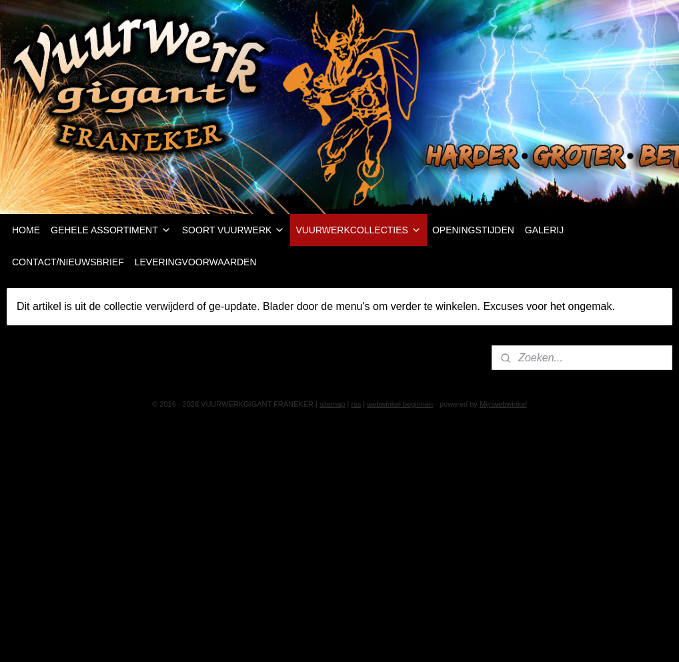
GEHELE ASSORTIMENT (111, 230)
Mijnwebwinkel (503, 404)
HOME (26, 230)
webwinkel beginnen (400, 404)
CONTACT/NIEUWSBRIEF (68, 262)
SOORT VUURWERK (233, 230)
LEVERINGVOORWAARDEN (196, 262)
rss (356, 404)
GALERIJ (544, 230)
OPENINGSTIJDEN (473, 230)
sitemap (332, 404)
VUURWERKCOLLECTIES (358, 230)
